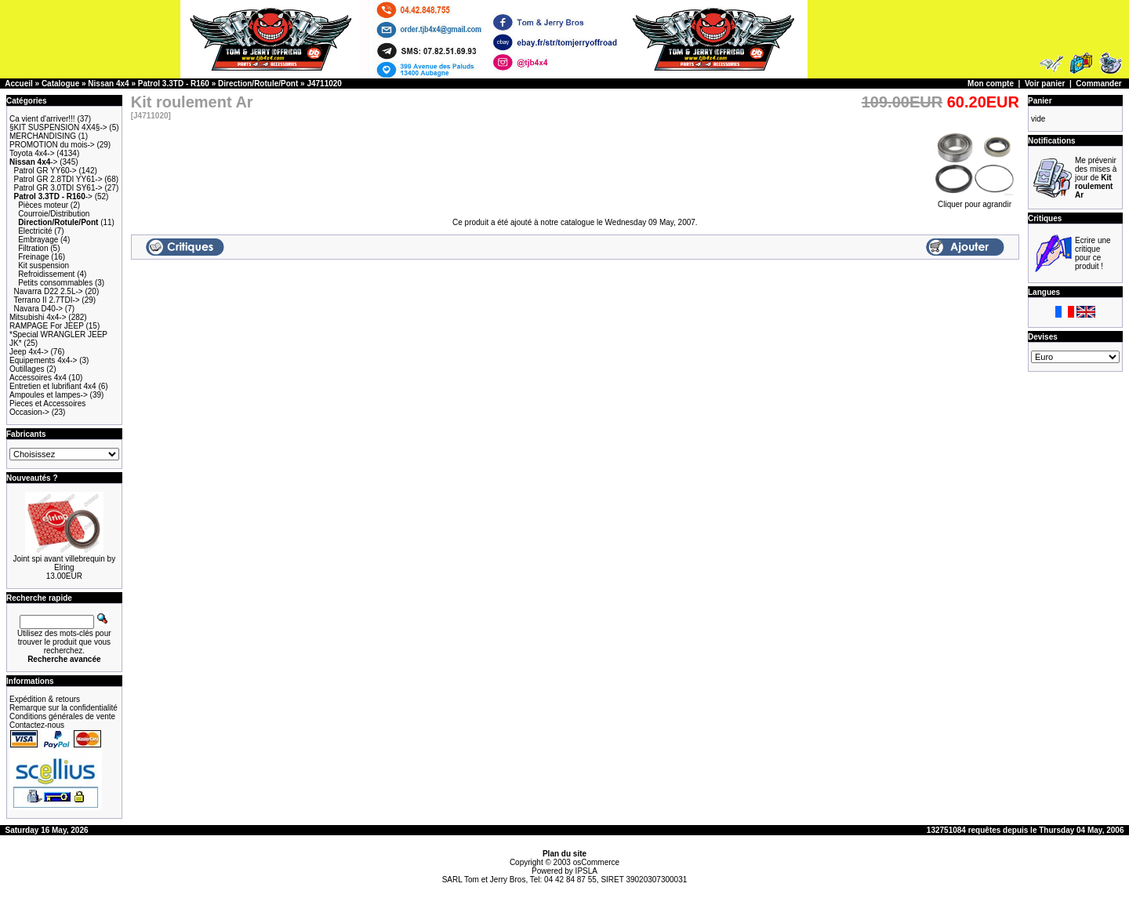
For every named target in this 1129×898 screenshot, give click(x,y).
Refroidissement (46, 274)
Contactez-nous (36, 725)
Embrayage (38, 239)
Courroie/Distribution (53, 213)
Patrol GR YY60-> (45, 170)
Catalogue (60, 83)
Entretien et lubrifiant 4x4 (52, 386)
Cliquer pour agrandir (974, 201)
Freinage (33, 257)
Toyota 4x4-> (32, 153)
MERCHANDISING (42, 136)
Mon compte (990, 83)
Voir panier (1045, 83)
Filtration (33, 248)
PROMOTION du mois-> (52, 144)
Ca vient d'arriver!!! (42, 119)
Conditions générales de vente (62, 716)
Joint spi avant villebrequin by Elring (64, 563)
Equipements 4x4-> (43, 360)
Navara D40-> (39, 308)
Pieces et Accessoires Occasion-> (47, 407)
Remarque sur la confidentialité (63, 707)
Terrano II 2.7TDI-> (46, 300)
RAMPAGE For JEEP (46, 326)
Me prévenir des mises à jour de (1095, 177)
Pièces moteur (43, 205)
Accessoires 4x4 (38, 377)
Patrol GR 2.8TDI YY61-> (58, 179)
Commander (1098, 83)
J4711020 (324, 83)
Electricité (35, 231)
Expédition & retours (44, 699)
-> (33, 162)
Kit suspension (43, 265)
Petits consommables (55, 282)
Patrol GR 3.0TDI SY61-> (58, 188)
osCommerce (596, 862)
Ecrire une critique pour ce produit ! (1093, 253)
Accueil (19, 83)
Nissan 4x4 (108, 83)
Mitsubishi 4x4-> (38, 317)
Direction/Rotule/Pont (258, 83)
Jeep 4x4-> (29, 351)
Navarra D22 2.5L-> (48, 291)
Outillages (26, 369)
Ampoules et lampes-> (48, 395)
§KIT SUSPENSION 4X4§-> (58, 127)
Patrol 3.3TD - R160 (173, 83)
